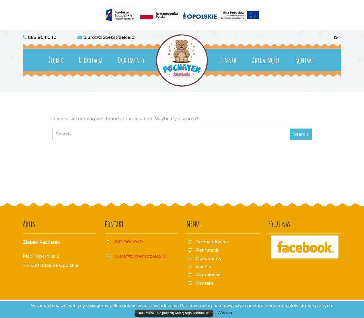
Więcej (224, 312)
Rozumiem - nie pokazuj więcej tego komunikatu (174, 313)
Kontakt (304, 60)
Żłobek (56, 60)
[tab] (301, 134)
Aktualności (266, 60)
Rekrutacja (90, 60)
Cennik (228, 60)
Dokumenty (131, 60)
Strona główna (212, 242)
